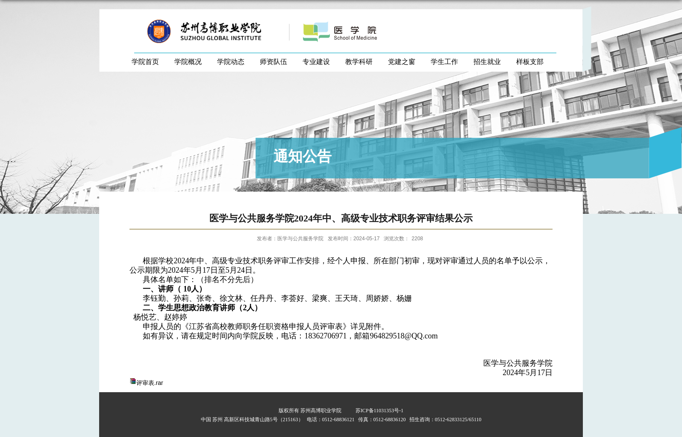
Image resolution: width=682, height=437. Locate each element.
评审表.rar (149, 382)
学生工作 (444, 61)
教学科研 (359, 61)
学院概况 (188, 61)
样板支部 (530, 61)
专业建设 (316, 61)
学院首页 (145, 61)
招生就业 (487, 61)
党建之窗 (401, 61)
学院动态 (230, 61)
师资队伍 (273, 61)
